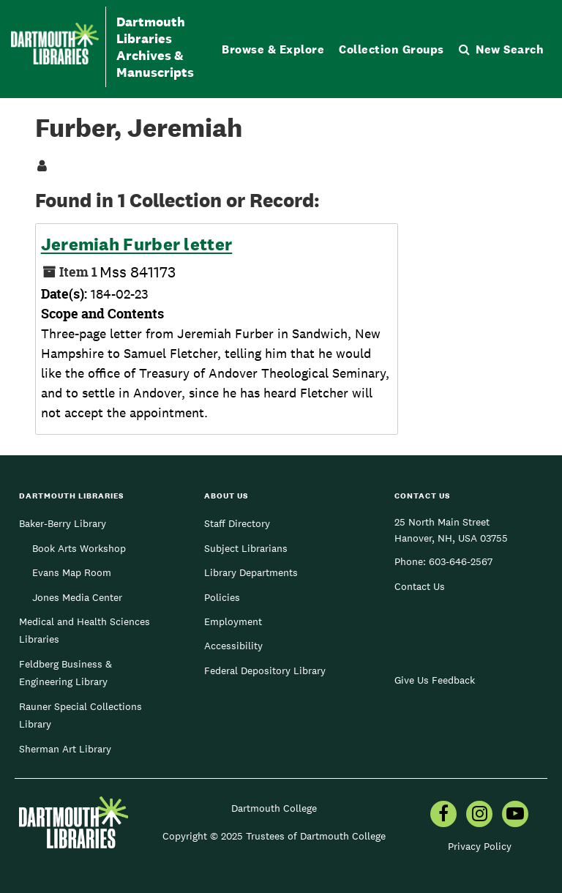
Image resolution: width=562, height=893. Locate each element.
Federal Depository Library (265, 670)
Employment (233, 621)
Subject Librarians (246, 548)
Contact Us (419, 586)
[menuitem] (443, 815)
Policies (222, 597)
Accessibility (233, 645)
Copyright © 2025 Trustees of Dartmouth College (274, 835)
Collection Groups (391, 49)
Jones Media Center (77, 597)
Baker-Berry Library (62, 523)
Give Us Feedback (434, 680)
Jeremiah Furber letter (137, 244)
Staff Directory (237, 523)
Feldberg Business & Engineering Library (65, 672)
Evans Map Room (71, 572)
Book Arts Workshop (79, 548)
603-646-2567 (460, 561)
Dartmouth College (274, 808)
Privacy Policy (480, 846)
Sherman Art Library (65, 748)
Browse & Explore (273, 49)
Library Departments (251, 572)
